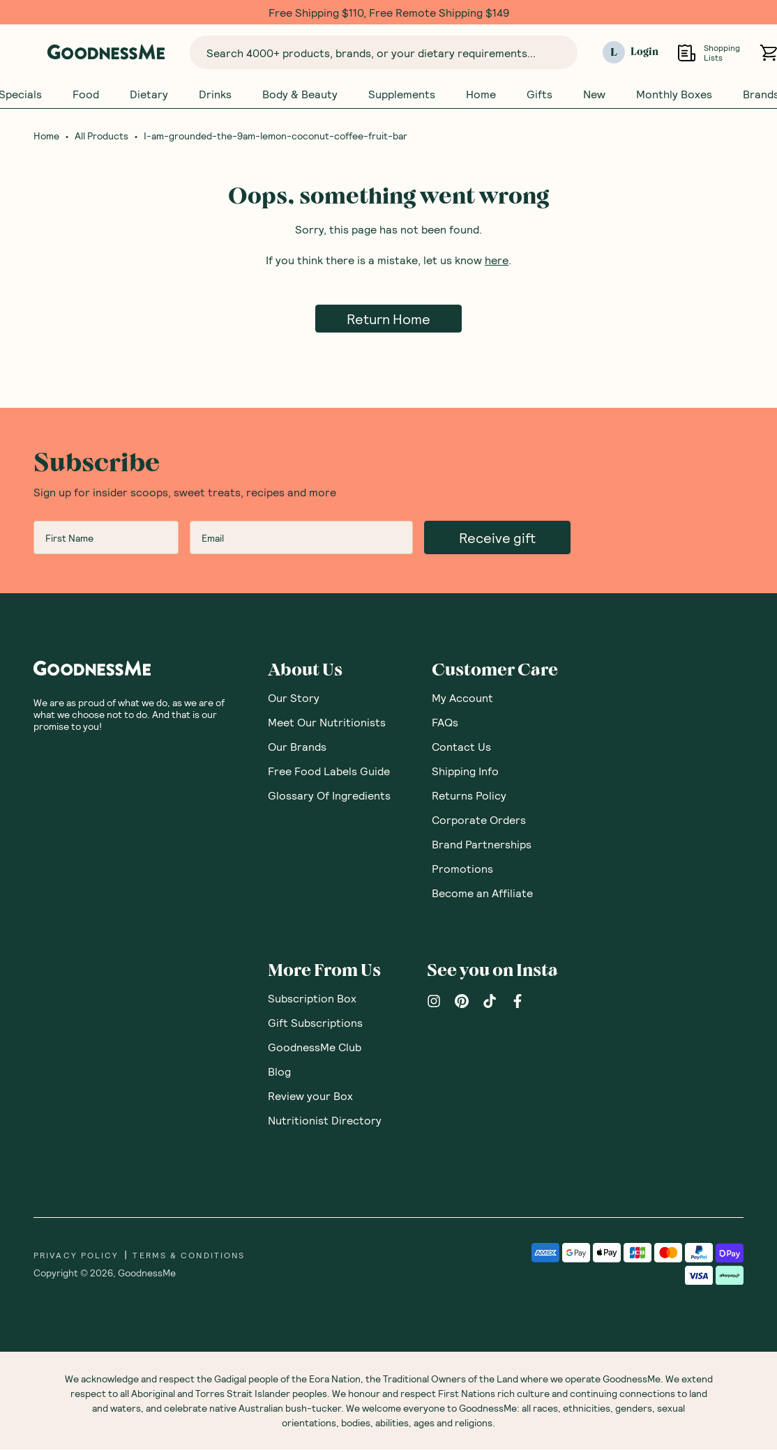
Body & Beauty (300, 94)
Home (481, 94)
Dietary (149, 94)
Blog (279, 1071)
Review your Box (310, 1096)
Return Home (388, 319)
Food (86, 94)
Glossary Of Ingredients (329, 795)
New (594, 94)
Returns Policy (469, 795)
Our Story (293, 698)
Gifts (539, 94)
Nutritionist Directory (325, 1120)
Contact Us (461, 747)
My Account (462, 698)
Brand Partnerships (481, 844)
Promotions (462, 869)
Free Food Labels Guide (329, 771)
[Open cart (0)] (768, 52)
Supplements (401, 94)
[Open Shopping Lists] (686, 52)
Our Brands (297, 747)
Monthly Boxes (674, 94)
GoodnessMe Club (314, 1047)
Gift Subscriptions (315, 1023)
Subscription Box (312, 998)
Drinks (215, 94)
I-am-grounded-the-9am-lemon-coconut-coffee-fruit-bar (275, 137)
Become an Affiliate (482, 893)
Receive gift (497, 538)
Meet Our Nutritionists (327, 722)
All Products (101, 137)
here (496, 260)
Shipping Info (465, 771)
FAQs (445, 722)
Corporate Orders (479, 820)
